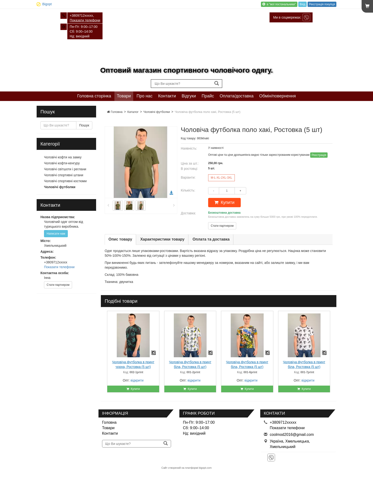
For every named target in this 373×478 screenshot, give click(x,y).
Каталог (132, 112)
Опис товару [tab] (120, 239)
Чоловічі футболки (156, 112)
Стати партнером (222, 225)
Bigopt (47, 4)
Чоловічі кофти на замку (63, 157)
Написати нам (56, 233)
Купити (224, 202)
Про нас (144, 96)
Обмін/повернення (277, 96)
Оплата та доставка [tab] (211, 239)
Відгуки (189, 96)
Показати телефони (85, 20)
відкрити (137, 380)
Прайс (207, 96)
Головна (115, 112)
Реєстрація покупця (322, 4)
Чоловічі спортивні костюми (65, 181)
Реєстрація (319, 155)
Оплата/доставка (236, 96)
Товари (124, 96)
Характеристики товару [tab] (162, 239)
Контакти (167, 96)
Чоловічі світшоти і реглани (65, 169)
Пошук (84, 125)
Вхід (302, 4)
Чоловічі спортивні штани (63, 175)
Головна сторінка (94, 96)
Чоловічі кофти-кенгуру (62, 163)
